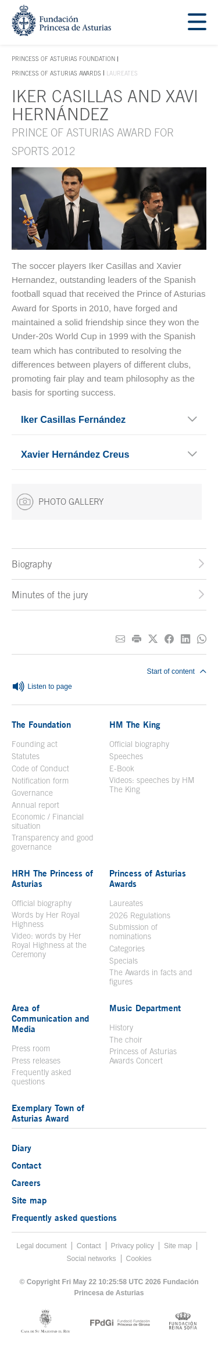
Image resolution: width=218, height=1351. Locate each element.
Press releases (36, 1060)
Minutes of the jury (50, 595)
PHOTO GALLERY (59, 502)
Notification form (40, 780)
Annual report (35, 805)
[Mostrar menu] (197, 22)
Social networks (91, 1259)
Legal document (41, 1246)
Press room (31, 1048)
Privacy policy (132, 1246)
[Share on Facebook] (169, 639)
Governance (32, 792)
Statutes (26, 756)
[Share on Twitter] (153, 639)
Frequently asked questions (42, 1077)
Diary (21, 1147)
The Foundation (41, 724)
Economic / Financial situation (48, 821)
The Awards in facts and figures (150, 977)
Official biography (139, 744)
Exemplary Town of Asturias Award (48, 1112)
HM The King (134, 724)
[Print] (136, 639)
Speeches (126, 756)
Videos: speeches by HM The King (151, 784)
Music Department (145, 1008)
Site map (29, 1200)
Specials (123, 960)
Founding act (35, 744)
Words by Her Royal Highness (46, 919)
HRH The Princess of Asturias (52, 878)
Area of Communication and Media (50, 1018)
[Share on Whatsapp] (201, 639)
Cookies (139, 1259)
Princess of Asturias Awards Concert (143, 1056)
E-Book (121, 768)
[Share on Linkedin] (185, 639)
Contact (26, 1165)
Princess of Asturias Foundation (63, 59)
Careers (26, 1182)
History (121, 1027)
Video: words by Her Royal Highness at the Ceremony (49, 945)
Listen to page (42, 687)
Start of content (176, 671)
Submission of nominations (133, 931)
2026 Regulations (139, 915)
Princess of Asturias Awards (56, 73)
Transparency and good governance (53, 842)
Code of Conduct (40, 768)
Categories (127, 948)
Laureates (126, 903)
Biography (32, 564)
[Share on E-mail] (120, 639)
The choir (125, 1039)
